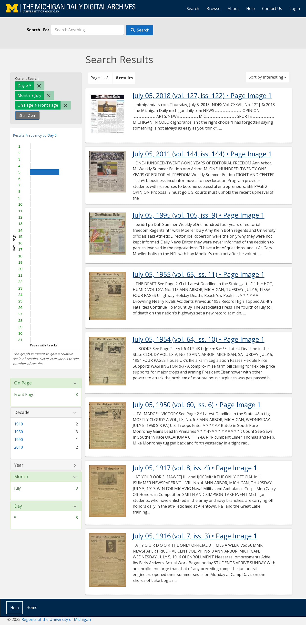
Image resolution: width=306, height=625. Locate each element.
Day (18, 506)
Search (193, 8)
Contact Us (272, 8)
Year (18, 465)
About (233, 8)
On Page (23, 383)
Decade (22, 412)
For (46, 29)
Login (294, 8)
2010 (18, 447)
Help (250, 8)
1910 (18, 424)
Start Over (27, 115)
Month (21, 476)
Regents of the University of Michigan (56, 619)
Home (31, 607)
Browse (213, 8)
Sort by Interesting (267, 77)
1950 (18, 431)
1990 (18, 439)
